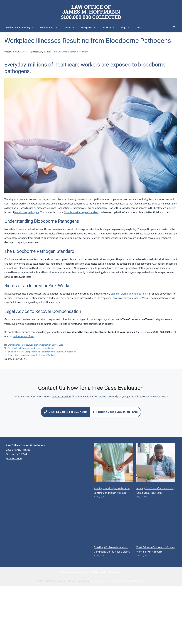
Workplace (90, 27)
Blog (126, 27)
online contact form (23, 336)
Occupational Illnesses (18, 348)
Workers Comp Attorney (21, 27)
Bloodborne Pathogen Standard (81, 212)
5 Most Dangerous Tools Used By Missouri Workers (31, 355)
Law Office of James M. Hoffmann (73, 51)
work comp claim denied (42, 348)
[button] (174, 27)
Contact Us (141, 27)
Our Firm (110, 27)
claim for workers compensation (128, 294)
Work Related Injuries (18, 345)
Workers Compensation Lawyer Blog (46, 345)
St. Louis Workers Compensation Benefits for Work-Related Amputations (42, 351)
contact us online (61, 396)
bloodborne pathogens (26, 212)
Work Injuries (50, 27)
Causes (71, 27)
